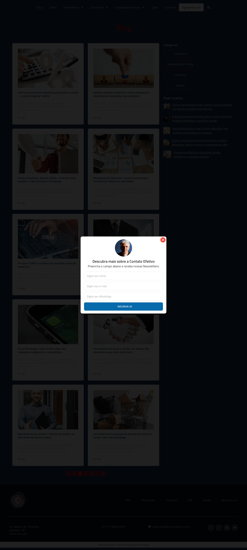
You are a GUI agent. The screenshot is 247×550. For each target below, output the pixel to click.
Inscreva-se (124, 306)
